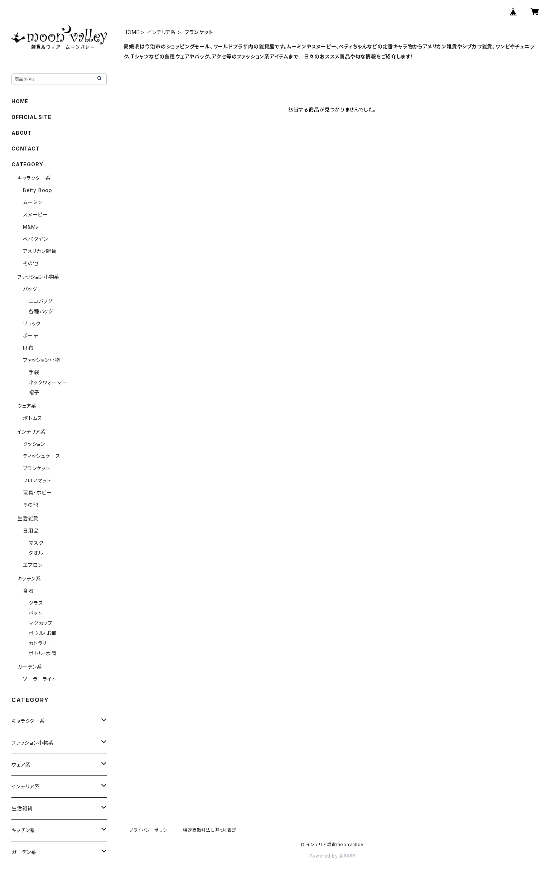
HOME (131, 32)
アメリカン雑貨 (40, 251)
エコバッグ (41, 301)
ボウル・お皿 (43, 633)
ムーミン (32, 202)
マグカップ (41, 623)
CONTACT (25, 148)
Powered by (332, 856)
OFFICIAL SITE (31, 117)
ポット (35, 613)
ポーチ (30, 336)
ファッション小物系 (38, 277)
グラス (36, 603)
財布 (28, 348)
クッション (34, 444)
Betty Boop (37, 190)
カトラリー (40, 643)
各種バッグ (41, 311)
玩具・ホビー (37, 493)
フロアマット (37, 480)
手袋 (34, 372)
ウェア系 (27, 406)
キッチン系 (29, 579)
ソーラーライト (39, 679)
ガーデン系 (29, 667)
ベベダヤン (35, 239)
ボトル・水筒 (43, 653)
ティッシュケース (41, 456)
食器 (28, 591)
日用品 (31, 530)
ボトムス (32, 418)
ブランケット (36, 468)
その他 (30, 263)
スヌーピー (35, 214)
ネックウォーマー (48, 382)
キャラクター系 (34, 178)
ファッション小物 (41, 360)
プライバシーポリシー (150, 830)
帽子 (34, 392)
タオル (36, 553)
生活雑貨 (27, 518)
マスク (36, 543)
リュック (32, 323)
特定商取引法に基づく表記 (210, 830)
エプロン (33, 565)
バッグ (30, 289)
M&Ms (30, 227)
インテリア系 (162, 32)
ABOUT (21, 133)
